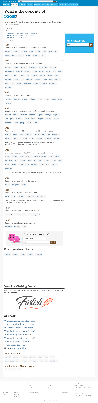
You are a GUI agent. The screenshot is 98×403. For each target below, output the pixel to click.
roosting (39, 254)
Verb (7, 31)
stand (7, 185)
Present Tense (17, 396)
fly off (7, 55)
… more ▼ (11, 40)
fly (35, 161)
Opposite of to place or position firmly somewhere (20, 35)
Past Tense (16, 394)
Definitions (22, 4)
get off (53, 161)
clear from (30, 196)
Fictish (42, 290)
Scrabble (29, 390)
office (24, 215)
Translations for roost (15, 345)
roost (35, 242)
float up (21, 55)
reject (47, 99)
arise (29, 161)
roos (19, 370)
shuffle (31, 139)
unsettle (42, 75)
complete (52, 83)
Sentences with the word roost (19, 324)
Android (47, 388)
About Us (62, 388)
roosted (30, 254)
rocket (14, 165)
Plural (15, 390)
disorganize (9, 71)
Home (61, 386)
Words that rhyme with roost (18, 328)
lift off (28, 55)
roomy (52, 357)
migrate (33, 99)
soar (50, 51)
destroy (23, 67)
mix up (29, 123)
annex (16, 215)
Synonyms (6, 4)
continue (8, 87)
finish (45, 83)
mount (38, 51)
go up (14, 55)
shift (21, 135)
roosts (23, 254)
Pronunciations (73, 4)
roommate (43, 361)
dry (6, 119)
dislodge (48, 115)
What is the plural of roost (17, 334)
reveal (22, 75)
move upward (44, 165)
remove (14, 75)
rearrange (55, 135)
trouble (56, 119)
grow (12, 119)
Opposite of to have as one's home (16, 37)
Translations (45, 4)
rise (56, 51)
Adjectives (16, 386)
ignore (41, 71)
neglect (40, 119)
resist (54, 99)
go (23, 79)
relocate (36, 135)
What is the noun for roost (17, 341)
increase (19, 119)
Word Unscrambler (31, 386)
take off (16, 51)
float (27, 165)
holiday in (27, 83)
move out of (41, 196)
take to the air (54, 157)
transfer (28, 135)
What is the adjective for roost (19, 338)
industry (17, 227)
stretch (24, 185)
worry (16, 123)
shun (60, 99)
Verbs (4, 396)
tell (28, 75)
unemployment (34, 215)
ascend (24, 51)
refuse (40, 99)
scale (31, 51)
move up (36, 55)
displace (19, 71)
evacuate (21, 196)
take (48, 135)
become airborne (26, 157)
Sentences (37, 4)
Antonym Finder (20, 348)
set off (21, 165)
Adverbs (16, 388)
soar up (54, 165)
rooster (7, 254)
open (7, 75)
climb (45, 51)
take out (17, 79)
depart (16, 67)
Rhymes (30, 4)
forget (35, 71)
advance (29, 79)
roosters (15, 254)
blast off (8, 51)
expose (27, 71)
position (8, 139)
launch (46, 161)
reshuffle (48, 139)
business (8, 227)
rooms (24, 361)
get (43, 135)
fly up (43, 55)
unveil (50, 75)
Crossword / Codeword (32, 392)
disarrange (32, 67)
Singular (16, 392)
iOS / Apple (48, 386)
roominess (53, 361)
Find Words (54, 4)
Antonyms (14, 4)
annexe (8, 215)
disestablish (43, 67)
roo (13, 370)
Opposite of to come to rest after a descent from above (22, 33)
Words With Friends (32, 388)
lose (54, 71)
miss (12, 83)
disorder (53, 67)
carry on (38, 79)
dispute (24, 99)
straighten (36, 83)
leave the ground (40, 157)
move (60, 71)
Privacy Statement (64, 392)
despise (17, 99)
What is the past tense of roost (19, 331)
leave (48, 71)
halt (6, 83)
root (46, 357)
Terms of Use (63, 390)
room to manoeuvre (12, 361)
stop (45, 79)
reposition (23, 139)
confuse (8, 67)
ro (9, 370)
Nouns (4, 394)
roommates (33, 361)
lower (36, 123)
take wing (8, 161)
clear (15, 139)
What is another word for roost (19, 321)
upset (57, 75)
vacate (18, 83)
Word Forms (63, 4)
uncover (34, 75)
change (57, 79)
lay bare (8, 79)
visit (50, 79)
